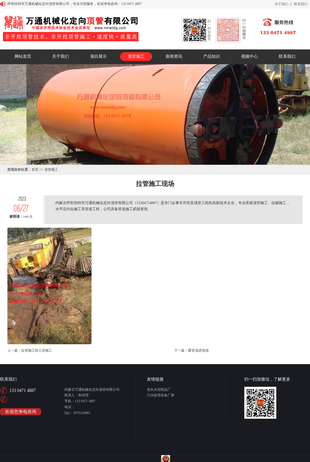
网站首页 (23, 56)
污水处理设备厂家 (160, 395)
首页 (34, 169)
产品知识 (211, 56)
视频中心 (249, 56)
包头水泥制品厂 (159, 389)
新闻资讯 (174, 56)
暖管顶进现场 (198, 350)
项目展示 (98, 56)
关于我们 (281, 4)
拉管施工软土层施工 (36, 350)
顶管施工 (136, 56)
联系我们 (301, 4)
